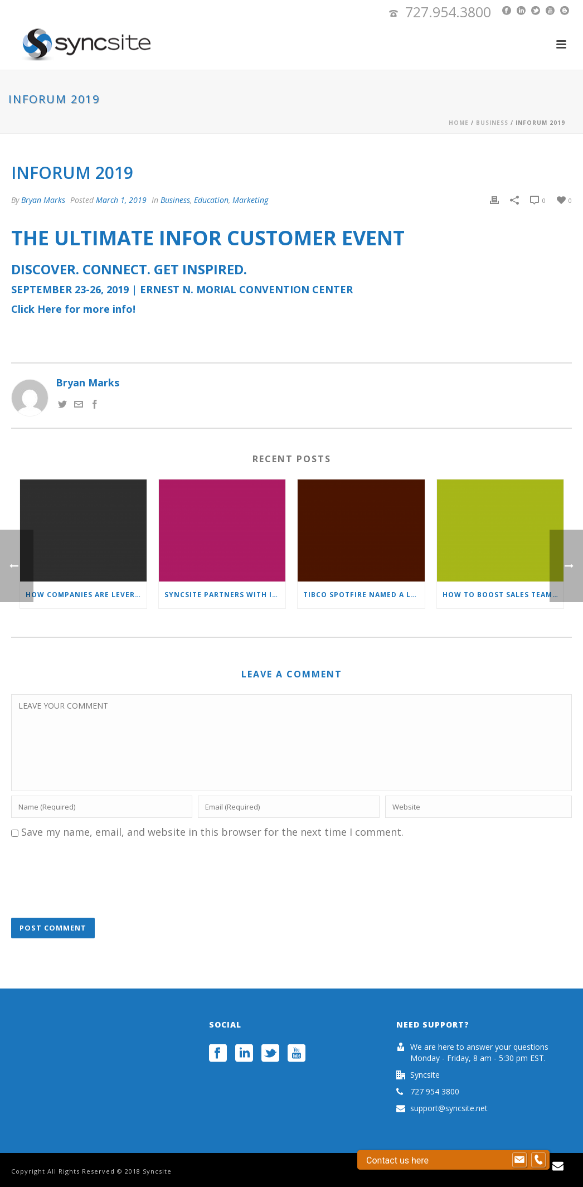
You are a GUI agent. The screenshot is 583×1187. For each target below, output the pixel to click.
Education (211, 200)
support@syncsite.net (449, 1108)
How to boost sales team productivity (503, 594)
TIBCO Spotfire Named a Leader (363, 594)
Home (459, 123)
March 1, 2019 (121, 200)
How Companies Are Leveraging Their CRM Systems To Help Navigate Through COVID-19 (86, 594)
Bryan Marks (43, 200)
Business (492, 123)
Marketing (250, 200)
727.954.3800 (448, 11)
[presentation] (96, 879)
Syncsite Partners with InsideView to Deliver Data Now (224, 594)
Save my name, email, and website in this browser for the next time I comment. (212, 832)
